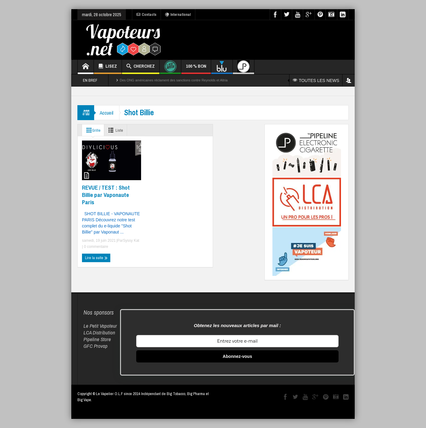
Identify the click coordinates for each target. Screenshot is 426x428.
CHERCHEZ (140, 67)
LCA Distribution (99, 332)
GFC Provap (95, 345)
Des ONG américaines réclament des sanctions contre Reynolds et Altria (174, 80)
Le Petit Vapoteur (100, 325)
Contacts (146, 14)
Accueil (107, 112)
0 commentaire (95, 246)
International (178, 14)
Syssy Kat (131, 240)
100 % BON (196, 68)
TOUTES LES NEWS (316, 80)
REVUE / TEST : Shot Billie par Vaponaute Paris (106, 195)
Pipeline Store (97, 339)
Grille (92, 130)
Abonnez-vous (237, 356)
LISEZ (108, 67)
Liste (117, 130)
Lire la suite (96, 258)
